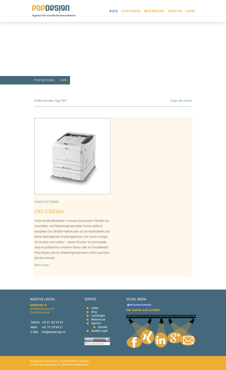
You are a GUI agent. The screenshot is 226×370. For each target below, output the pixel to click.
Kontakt (102, 327)
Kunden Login (99, 330)
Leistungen (98, 315)
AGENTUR (175, 11)
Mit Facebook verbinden (139, 304)
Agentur (96, 323)
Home (94, 308)
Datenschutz (51, 361)
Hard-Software (46, 202)
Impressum (36, 361)
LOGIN (190, 11)
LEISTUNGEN (131, 11)
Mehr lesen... (42, 265)
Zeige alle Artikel (181, 100)
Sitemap (84, 361)
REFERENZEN (154, 11)
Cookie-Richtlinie (69, 361)
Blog (94, 312)
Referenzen (98, 319)
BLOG (114, 11)
